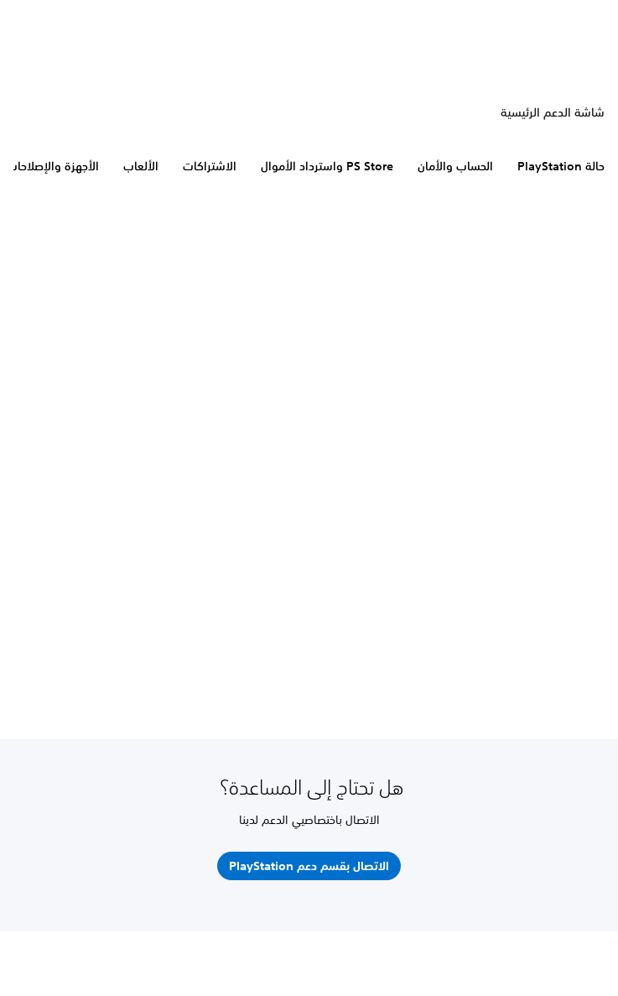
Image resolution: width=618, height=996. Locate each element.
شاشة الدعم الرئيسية (553, 112)
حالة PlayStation (561, 166)
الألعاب (140, 166)
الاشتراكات (209, 166)
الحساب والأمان (455, 166)
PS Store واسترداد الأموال (327, 166)
